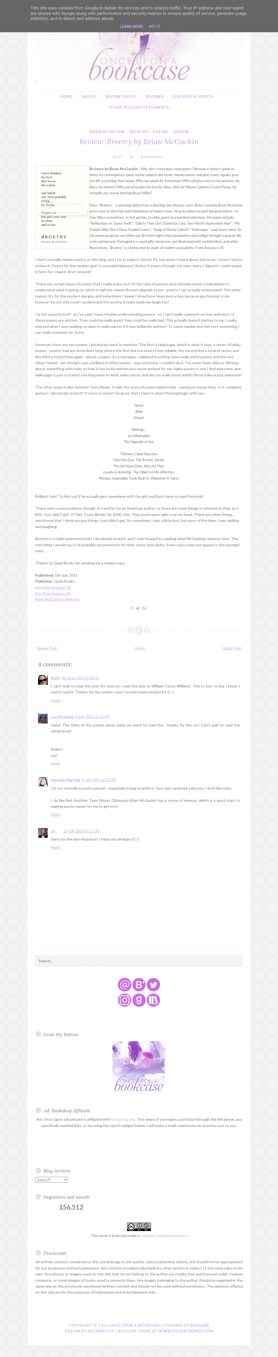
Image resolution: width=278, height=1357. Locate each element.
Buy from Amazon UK (53, 587)
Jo (53, 831)
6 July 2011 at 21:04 (99, 779)
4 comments (151, 156)
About (89, 96)
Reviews (154, 96)
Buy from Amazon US (53, 593)
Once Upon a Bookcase (134, 1325)
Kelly (55, 678)
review (181, 132)
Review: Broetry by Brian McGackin (139, 141)
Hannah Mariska (65, 779)
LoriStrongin (62, 716)
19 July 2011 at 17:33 (81, 831)
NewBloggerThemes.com (186, 1331)
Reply (56, 700)
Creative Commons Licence (163, 1235)
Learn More (131, 26)
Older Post (232, 648)
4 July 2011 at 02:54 (92, 716)
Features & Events (193, 96)
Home (66, 96)
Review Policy (121, 96)
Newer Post (47, 648)
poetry (161, 132)
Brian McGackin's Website (57, 599)
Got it (154, 26)
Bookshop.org (123, 1119)
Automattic (100, 1331)
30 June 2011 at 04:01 (80, 678)
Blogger (200, 1325)
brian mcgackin (107, 132)
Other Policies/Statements (139, 107)
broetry (138, 132)
